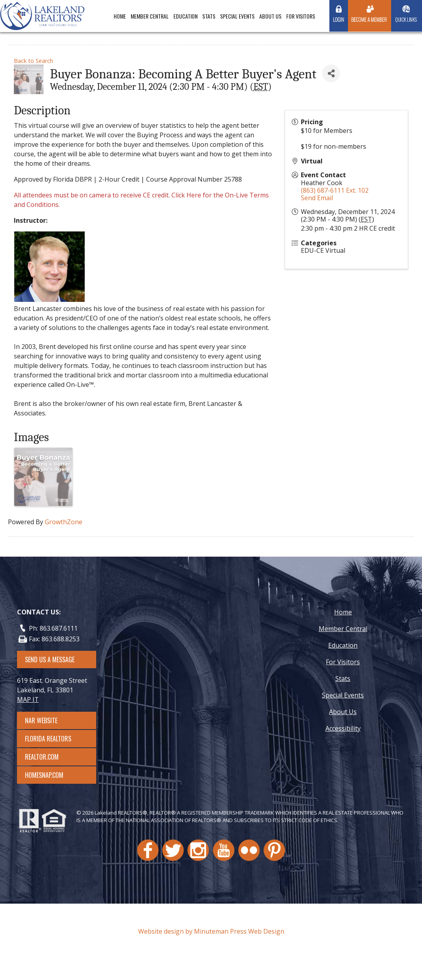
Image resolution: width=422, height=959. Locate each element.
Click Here (186, 195)
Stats (208, 16)
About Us (270, 16)
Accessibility (343, 728)
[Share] (331, 73)
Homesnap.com (48, 775)
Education (185, 16)
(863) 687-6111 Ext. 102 (335, 190)
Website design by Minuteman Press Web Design (211, 931)
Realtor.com (49, 757)
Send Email (317, 197)
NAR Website (48, 720)
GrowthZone (63, 521)
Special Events (237, 16)
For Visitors (300, 16)
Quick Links (406, 19)
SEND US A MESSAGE (49, 659)
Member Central (150, 16)
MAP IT (28, 699)
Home (120, 16)
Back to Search (33, 60)
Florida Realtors (48, 738)
